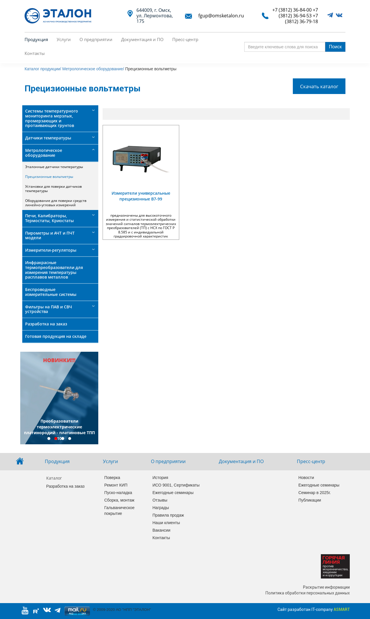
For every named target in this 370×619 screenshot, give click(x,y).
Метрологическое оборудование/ (93, 69)
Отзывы (159, 500)
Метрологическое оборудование (43, 153)
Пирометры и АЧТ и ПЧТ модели (50, 235)
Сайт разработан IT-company (314, 609)
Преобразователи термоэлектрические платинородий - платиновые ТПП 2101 (59, 429)
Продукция (36, 39)
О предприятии (95, 39)
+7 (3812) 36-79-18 (301, 18)
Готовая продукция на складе (55, 336)
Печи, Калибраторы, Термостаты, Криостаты (49, 218)
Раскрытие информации (326, 587)
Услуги (64, 39)
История (160, 477)
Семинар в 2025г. (314, 492)
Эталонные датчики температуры (54, 166)
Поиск (335, 46)
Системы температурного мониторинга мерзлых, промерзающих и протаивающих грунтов (51, 118)
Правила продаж (168, 515)
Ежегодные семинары (172, 492)
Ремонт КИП (115, 485)
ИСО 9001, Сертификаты (172, 485)
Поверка (112, 477)
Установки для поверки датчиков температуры (53, 188)
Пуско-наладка (118, 492)
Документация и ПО (142, 39)
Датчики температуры (48, 138)
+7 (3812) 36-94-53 (298, 13)
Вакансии (161, 530)
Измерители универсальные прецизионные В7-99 (141, 196)
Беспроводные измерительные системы (50, 292)
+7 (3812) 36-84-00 (292, 10)
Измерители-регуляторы (50, 250)
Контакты (35, 53)
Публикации (309, 500)
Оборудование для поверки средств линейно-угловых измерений (55, 202)
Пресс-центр (185, 39)
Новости (306, 477)
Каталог (54, 478)
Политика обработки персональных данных (307, 593)
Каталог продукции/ (43, 69)
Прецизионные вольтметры (49, 176)
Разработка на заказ (46, 324)
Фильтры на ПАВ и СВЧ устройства (48, 309)
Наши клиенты (166, 522)
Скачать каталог (319, 86)
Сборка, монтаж (119, 500)
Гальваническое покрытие (119, 510)
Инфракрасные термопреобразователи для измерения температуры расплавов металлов (54, 270)
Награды (160, 507)
